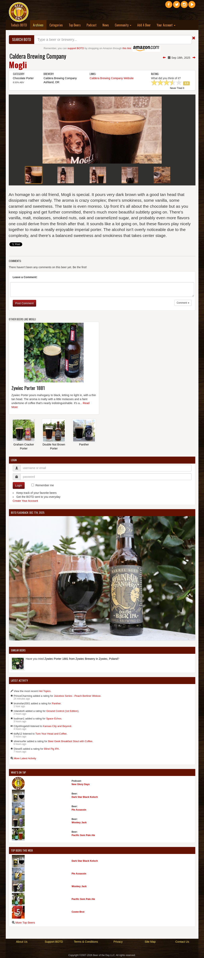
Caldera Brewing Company (38, 56)
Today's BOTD (19, 25)
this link (127, 48)
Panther (84, 444)
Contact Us (182, 941)
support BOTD (76, 48)
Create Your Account (25, 500)
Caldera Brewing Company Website (112, 78)
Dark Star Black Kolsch (85, 797)
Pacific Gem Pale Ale (83, 835)
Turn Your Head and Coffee (51, 733)
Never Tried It (177, 88)
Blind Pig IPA (51, 748)
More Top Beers (25, 922)
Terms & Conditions (86, 941)
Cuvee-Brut (78, 911)
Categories (56, 25)
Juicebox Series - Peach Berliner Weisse (77, 695)
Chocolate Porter (23, 78)
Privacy (118, 941)
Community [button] (123, 25)
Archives (39, 24)
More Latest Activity (25, 758)
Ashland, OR (51, 82)
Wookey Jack (79, 822)
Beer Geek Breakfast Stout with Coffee (70, 741)
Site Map (150, 941)
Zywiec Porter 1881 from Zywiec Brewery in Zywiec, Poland (81, 658)
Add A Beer (144, 25)
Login (18, 485)
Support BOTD (54, 941)
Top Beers (75, 25)
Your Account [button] (166, 25)
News (105, 25)
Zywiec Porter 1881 (28, 387)
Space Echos (53, 718)
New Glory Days (81, 784)
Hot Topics (44, 691)
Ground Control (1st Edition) (62, 710)
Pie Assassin (79, 809)
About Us (22, 941)
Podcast (92, 25)
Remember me (44, 485)
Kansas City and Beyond (57, 726)
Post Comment (24, 303)
